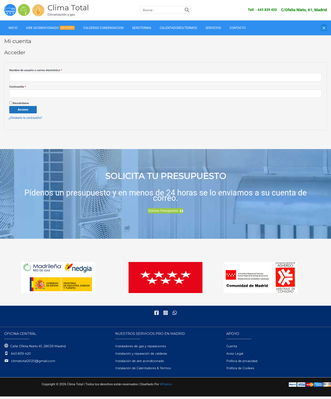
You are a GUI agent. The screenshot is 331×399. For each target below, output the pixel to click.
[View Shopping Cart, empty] (324, 28)
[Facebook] (156, 315)
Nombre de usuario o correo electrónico (42, 71)
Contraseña (24, 88)
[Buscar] (187, 10)
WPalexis (165, 387)
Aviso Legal (235, 356)
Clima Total (68, 7)
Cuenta (232, 349)
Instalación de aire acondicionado (142, 363)
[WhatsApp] (174, 315)
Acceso (23, 112)
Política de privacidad (243, 363)
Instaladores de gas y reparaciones (143, 349)
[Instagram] (165, 315)
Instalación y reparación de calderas (143, 356)
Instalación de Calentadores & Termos (145, 371)
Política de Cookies (241, 371)
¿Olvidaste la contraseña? (27, 120)
